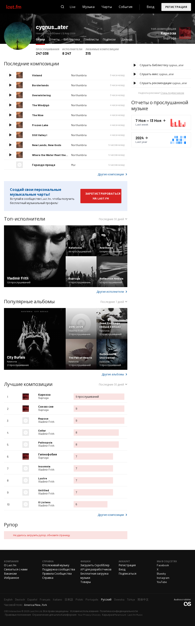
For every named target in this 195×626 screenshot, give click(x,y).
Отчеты (54, 39)
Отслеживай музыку (55, 565)
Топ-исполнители (24, 219)
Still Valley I (39, 135)
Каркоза (168, 33)
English (8, 599)
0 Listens (44, 502)
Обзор (41, 39)
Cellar (42, 430)
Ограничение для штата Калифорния (54, 614)
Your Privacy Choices (89, 614)
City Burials (16, 357)
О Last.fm (10, 565)
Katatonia (75, 247)
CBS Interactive (12, 611)
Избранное (11, 577)
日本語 (69, 599)
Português (92, 599)
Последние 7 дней (112, 302)
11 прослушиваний (110, 365)
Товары (85, 582)
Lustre (42, 478)
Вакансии (10, 573)
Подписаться (127, 573)
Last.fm (18, 7)
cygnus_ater (52, 26)
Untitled (43, 490)
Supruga (169, 38)
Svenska (119, 599)
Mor (73, 165)
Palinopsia (45, 442)
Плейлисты (91, 39)
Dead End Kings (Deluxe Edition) (109, 324)
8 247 (66, 53)
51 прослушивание (80, 282)
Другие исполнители (110, 291)
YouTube (162, 582)
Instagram (163, 577)
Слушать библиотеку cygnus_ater (162, 65)
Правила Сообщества (57, 573)
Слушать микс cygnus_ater (157, 74)
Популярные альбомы (29, 301)
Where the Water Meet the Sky (51, 155)
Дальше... (128, 39)
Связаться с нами (15, 569)
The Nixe (37, 115)
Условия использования (84, 611)
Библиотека (71, 39)
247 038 (42, 53)
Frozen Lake (40, 125)
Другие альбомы (113, 374)
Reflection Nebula (111, 278)
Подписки (109, 39)
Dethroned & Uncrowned (107, 355)
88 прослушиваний (80, 251)
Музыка (88, 7)
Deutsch (20, 599)
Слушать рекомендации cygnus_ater (163, 83)
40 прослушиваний (110, 282)
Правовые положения (18, 614)
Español (32, 599)
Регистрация (176, 7)
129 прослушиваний (18, 282)
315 (88, 53)
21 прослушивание (18, 365)
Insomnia (44, 466)
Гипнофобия (47, 454)
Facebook (163, 565)
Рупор (11, 524)
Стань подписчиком (172, 92)
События (125, 7)
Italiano (57, 599)
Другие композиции (111, 174)
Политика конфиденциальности (119, 611)
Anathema (106, 247)
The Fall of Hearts (80, 357)
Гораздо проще (43, 165)
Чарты (106, 7)
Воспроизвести (10, 75)
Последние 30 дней (111, 219)
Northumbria (79, 75)
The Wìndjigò (40, 105)
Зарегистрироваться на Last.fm (103, 196)
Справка (47, 577)
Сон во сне (46, 406)
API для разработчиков (95, 569)
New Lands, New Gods (46, 145)
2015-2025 (76, 326)
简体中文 (143, 599)
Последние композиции (31, 63)
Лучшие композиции (28, 384)
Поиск (62, 7)
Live (72, 7)
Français (45, 599)
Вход (150, 7)
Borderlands (40, 85)
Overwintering (41, 95)
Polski (79, 599)
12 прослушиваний (110, 334)
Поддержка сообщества (58, 569)
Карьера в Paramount (114, 614)
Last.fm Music (135, 614)
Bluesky (161, 573)
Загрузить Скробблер (94, 565)
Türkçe (131, 599)
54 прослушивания (110, 251)
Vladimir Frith (17, 278)
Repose (43, 418)
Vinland (37, 75)
